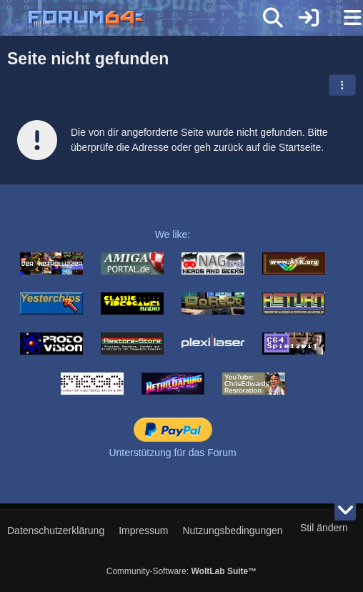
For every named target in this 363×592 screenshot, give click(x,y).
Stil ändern (324, 527)
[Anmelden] (308, 18)
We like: (173, 234)
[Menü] (344, 18)
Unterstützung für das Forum (172, 452)
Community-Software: (181, 571)
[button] (342, 85)
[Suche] (273, 18)
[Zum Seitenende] (345, 510)
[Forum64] (147, 19)
